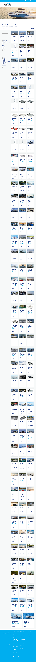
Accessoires (30, 633)
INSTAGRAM (32, 0)
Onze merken (22, 646)
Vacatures (29, 637)
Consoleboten (15, 633)
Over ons (29, 631)
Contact (21, 648)
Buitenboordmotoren (16, 640)
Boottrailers (15, 639)
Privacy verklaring (16, 660)
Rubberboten (15, 634)
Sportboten (15, 637)
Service (29, 636)
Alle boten (4, 67)
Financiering (30, 634)
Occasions (22, 631)
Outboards (22, 643)
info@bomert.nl (8, 640)
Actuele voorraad (16, 631)
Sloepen (14, 636)
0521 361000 (8, 639)
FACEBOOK (27, 0)
